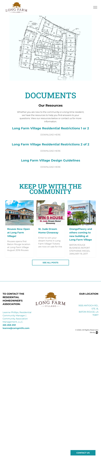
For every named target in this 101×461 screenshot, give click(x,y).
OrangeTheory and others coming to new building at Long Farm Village (80, 234)
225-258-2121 (9, 325)
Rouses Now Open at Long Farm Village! (18, 233)
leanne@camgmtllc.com (16, 328)
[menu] (95, 7)
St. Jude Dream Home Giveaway (48, 231)
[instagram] (86, 337)
